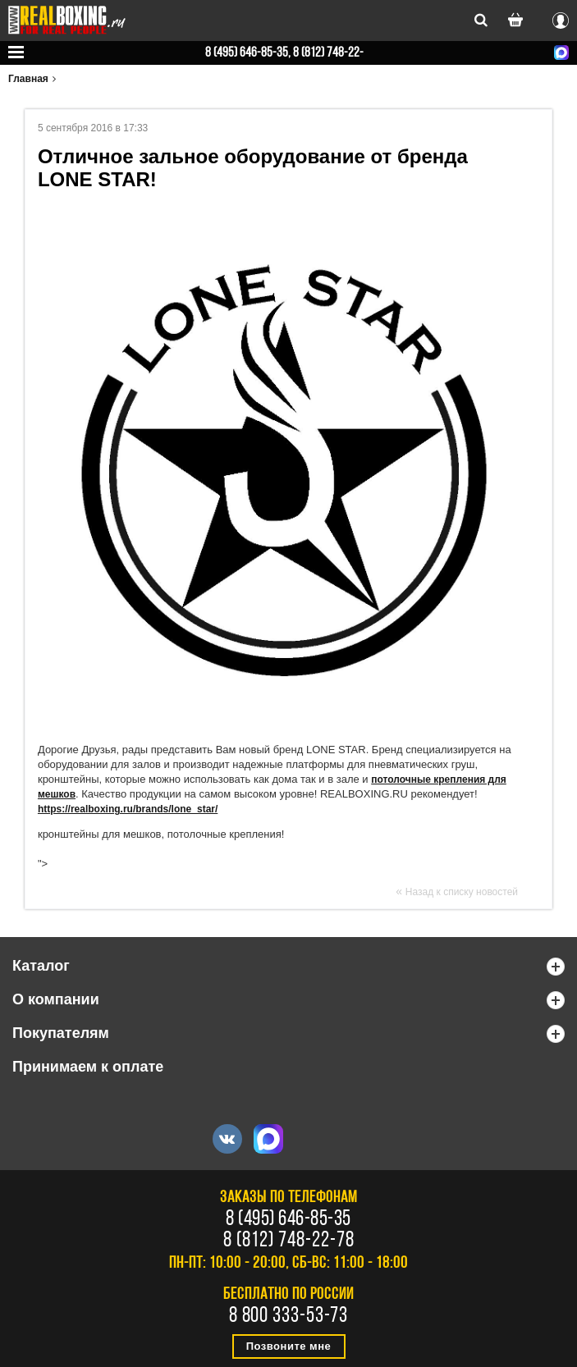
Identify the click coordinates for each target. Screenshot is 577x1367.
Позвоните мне (289, 1346)
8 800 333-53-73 (289, 1317)
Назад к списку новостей (461, 892)
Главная (28, 79)
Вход (560, 18)
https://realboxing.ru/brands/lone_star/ (128, 809)
